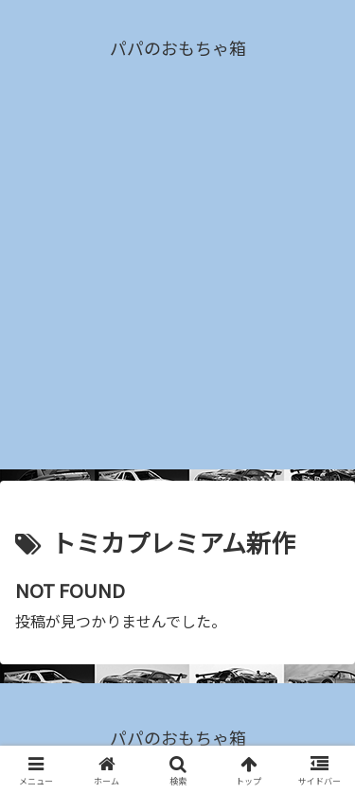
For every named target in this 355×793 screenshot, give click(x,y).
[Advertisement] (177, 292)
